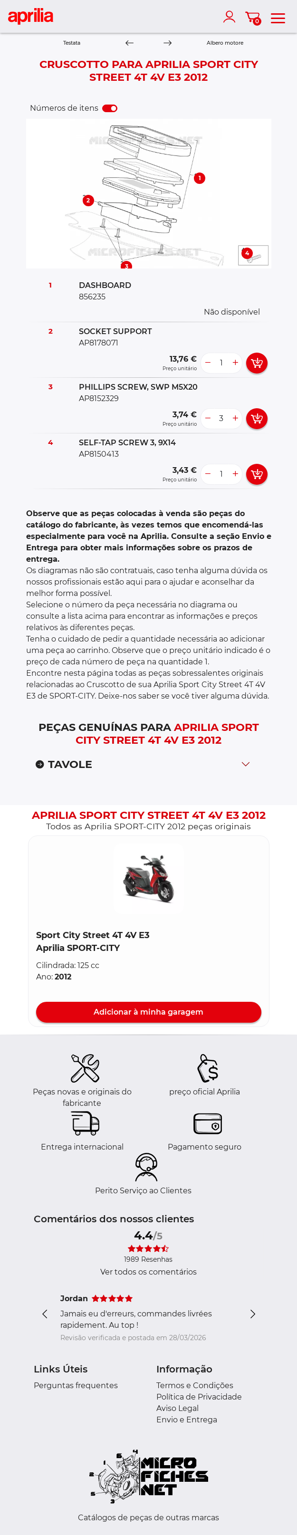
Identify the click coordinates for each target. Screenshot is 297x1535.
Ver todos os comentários (148, 1271)
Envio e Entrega (186, 1419)
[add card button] (257, 363)
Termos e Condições (194, 1385)
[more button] (235, 363)
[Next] (167, 43)
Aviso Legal (177, 1408)
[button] (149, 879)
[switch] (109, 108)
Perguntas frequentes (76, 1385)
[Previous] (129, 43)
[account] (231, 17)
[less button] (208, 363)
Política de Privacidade (199, 1396)
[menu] (278, 17)
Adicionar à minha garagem (148, 1012)
